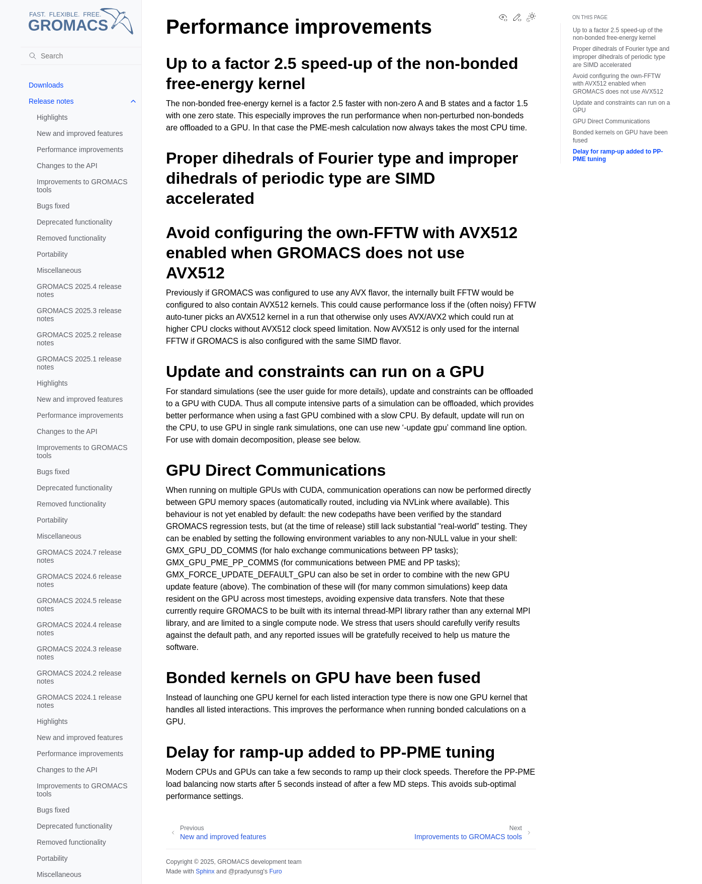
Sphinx (205, 871)
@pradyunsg (246, 871)
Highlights (52, 117)
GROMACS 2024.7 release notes (79, 556)
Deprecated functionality (74, 222)
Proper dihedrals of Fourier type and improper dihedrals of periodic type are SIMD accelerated (621, 56)
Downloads (46, 85)
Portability (52, 254)
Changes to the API (67, 166)
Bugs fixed (53, 206)
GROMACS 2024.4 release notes (79, 629)
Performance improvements (80, 149)
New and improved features (80, 133)
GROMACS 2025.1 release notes (79, 363)
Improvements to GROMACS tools (82, 186)
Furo (275, 871)
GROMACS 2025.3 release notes (79, 315)
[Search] (81, 56)
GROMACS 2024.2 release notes (79, 677)
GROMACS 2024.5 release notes (79, 605)
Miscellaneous (59, 270)
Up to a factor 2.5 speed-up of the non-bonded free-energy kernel (618, 34)
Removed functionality (71, 238)
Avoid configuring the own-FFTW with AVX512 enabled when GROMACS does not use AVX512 (618, 83)
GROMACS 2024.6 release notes (79, 580)
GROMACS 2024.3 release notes (79, 653)
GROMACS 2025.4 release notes (79, 290)
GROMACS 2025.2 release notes (79, 339)
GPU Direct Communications (611, 121)
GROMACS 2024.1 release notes (79, 701)
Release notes (51, 101)
